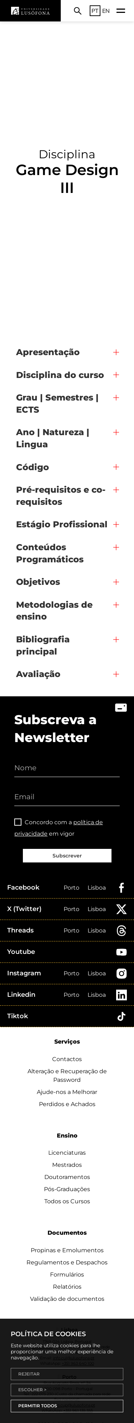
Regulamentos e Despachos (67, 1262)
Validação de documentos (67, 1298)
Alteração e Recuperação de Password (67, 1075)
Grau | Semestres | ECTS (57, 403)
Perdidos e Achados (67, 1104)
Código (32, 467)
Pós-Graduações (67, 1189)
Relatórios (67, 1286)
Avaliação (38, 674)
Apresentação (48, 352)
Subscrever (67, 855)
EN (106, 10)
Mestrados (67, 1164)
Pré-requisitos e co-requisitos (60, 495)
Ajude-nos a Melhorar (67, 1092)
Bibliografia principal (43, 645)
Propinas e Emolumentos (67, 1250)
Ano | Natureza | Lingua (52, 438)
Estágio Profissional (62, 524)
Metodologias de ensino (54, 610)
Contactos (67, 1059)
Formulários (67, 1274)
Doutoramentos (67, 1177)
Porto (71, 887)
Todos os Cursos (67, 1201)
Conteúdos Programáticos (50, 553)
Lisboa (97, 887)
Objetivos (38, 582)
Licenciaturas (67, 1152)
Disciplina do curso (60, 375)
